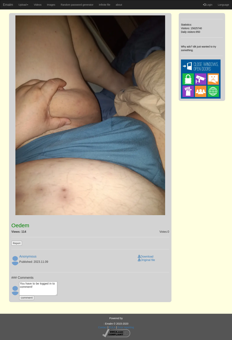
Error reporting (125, 327)
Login (207, 4)
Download (145, 256)
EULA (112, 327)
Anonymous (27, 256)
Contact (102, 327)
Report (16, 243)
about (119, 4)
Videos (38, 4)
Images (51, 4)
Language (223, 4)
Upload (23, 4)
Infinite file (104, 4)
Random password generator (77, 4)
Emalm (8, 5)
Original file (146, 260)
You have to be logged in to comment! (38, 288)
